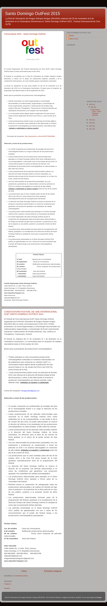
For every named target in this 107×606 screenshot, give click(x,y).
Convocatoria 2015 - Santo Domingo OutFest (25, 34)
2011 (91, 129)
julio (92, 107)
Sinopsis (7, 588)
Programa (7, 584)
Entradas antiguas (53, 571)
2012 (91, 126)
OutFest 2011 (73, 39)
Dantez (71, 35)
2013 (91, 123)
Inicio (24, 571)
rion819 (78, 597)
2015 (91, 104)
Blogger (99, 597)
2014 (91, 120)
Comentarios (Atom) (21, 576)
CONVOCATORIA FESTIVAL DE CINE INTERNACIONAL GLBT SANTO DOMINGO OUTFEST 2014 (30, 313)
